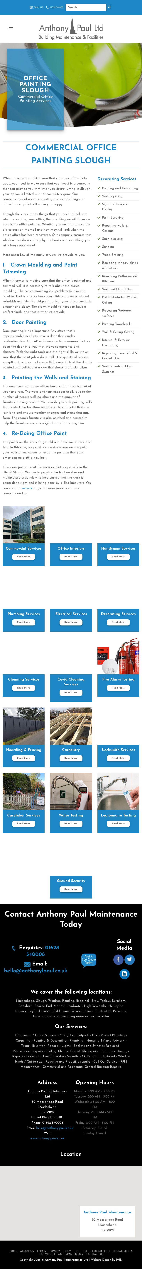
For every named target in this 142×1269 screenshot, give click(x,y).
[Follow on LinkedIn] (124, 974)
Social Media (122, 1251)
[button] (10, 29)
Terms (41, 1251)
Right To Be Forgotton (92, 1251)
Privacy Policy (60, 1251)
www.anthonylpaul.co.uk (47, 1138)
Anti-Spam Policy (71, 1254)
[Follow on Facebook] (118, 959)
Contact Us (95, 1254)
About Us (27, 1251)
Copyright (47, 1254)
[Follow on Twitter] (129, 959)
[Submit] (109, 7)
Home (13, 1251)
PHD (119, 1259)
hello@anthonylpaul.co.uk (35, 971)
